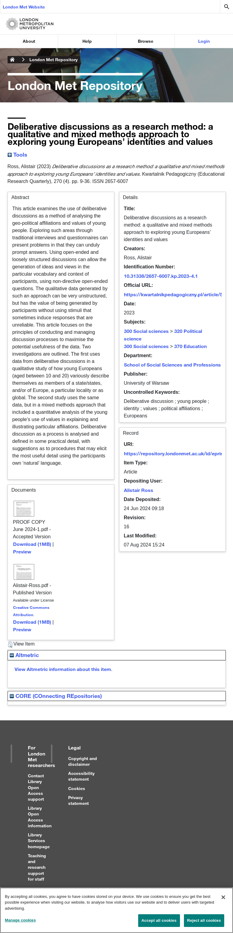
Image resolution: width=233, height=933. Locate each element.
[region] (116, 910)
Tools (17, 154)
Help (87, 41)
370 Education (190, 346)
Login (204, 41)
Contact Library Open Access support (36, 787)
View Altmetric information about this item (63, 669)
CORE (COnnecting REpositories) (56, 695)
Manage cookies (20, 920)
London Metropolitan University (12, 59)
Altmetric (24, 655)
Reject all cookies (204, 920)
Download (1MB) (32, 544)
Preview (22, 551)
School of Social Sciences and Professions (172, 364)
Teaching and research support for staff (37, 867)
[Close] (223, 897)
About (29, 41)
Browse (145, 41)
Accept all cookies (159, 920)
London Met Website (24, 6)
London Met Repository (53, 59)
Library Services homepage (39, 840)
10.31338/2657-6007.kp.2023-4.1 (161, 276)
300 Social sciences (146, 331)
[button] (10, 645)
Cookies (76, 788)
